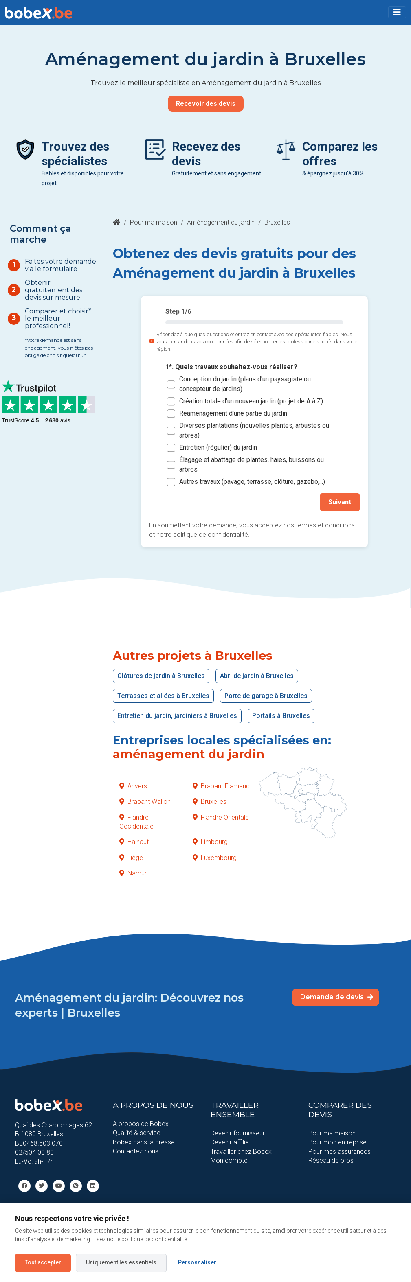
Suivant (340, 502)
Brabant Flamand (221, 786)
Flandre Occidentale (136, 821)
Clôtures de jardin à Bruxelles (161, 675)
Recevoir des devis (205, 103)
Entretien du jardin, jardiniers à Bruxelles (177, 716)
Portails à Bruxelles (281, 716)
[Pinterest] (76, 1185)
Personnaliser (197, 1262)
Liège (131, 857)
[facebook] (24, 1185)
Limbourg (210, 842)
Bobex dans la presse (144, 1142)
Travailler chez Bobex (241, 1151)
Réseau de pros (331, 1160)
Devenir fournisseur (238, 1133)
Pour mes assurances (339, 1151)
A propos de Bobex (141, 1123)
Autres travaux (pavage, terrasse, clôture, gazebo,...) (252, 482)
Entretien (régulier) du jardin (218, 447)
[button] (397, 12)
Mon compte (229, 1160)
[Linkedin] (93, 1185)
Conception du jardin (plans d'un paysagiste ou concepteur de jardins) (245, 384)
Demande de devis (336, 997)
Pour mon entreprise (337, 1142)
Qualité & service (136, 1133)
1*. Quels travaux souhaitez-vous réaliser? (231, 367)
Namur (133, 873)
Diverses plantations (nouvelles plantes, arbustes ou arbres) (254, 430)
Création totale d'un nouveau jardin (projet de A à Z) (251, 401)
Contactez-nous (135, 1151)
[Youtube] (59, 1185)
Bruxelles (209, 801)
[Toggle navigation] (397, 12)
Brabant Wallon (145, 801)
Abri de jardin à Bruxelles (257, 675)
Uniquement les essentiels (121, 1262)
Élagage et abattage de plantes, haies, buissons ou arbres (251, 464)
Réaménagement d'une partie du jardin (233, 413)
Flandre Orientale (221, 817)
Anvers (133, 786)
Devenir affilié (230, 1142)
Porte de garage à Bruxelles (266, 696)
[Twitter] (41, 1185)
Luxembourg (215, 857)
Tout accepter (43, 1262)
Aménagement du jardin (221, 222)
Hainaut (134, 842)
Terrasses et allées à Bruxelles (163, 696)
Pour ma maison (153, 222)
